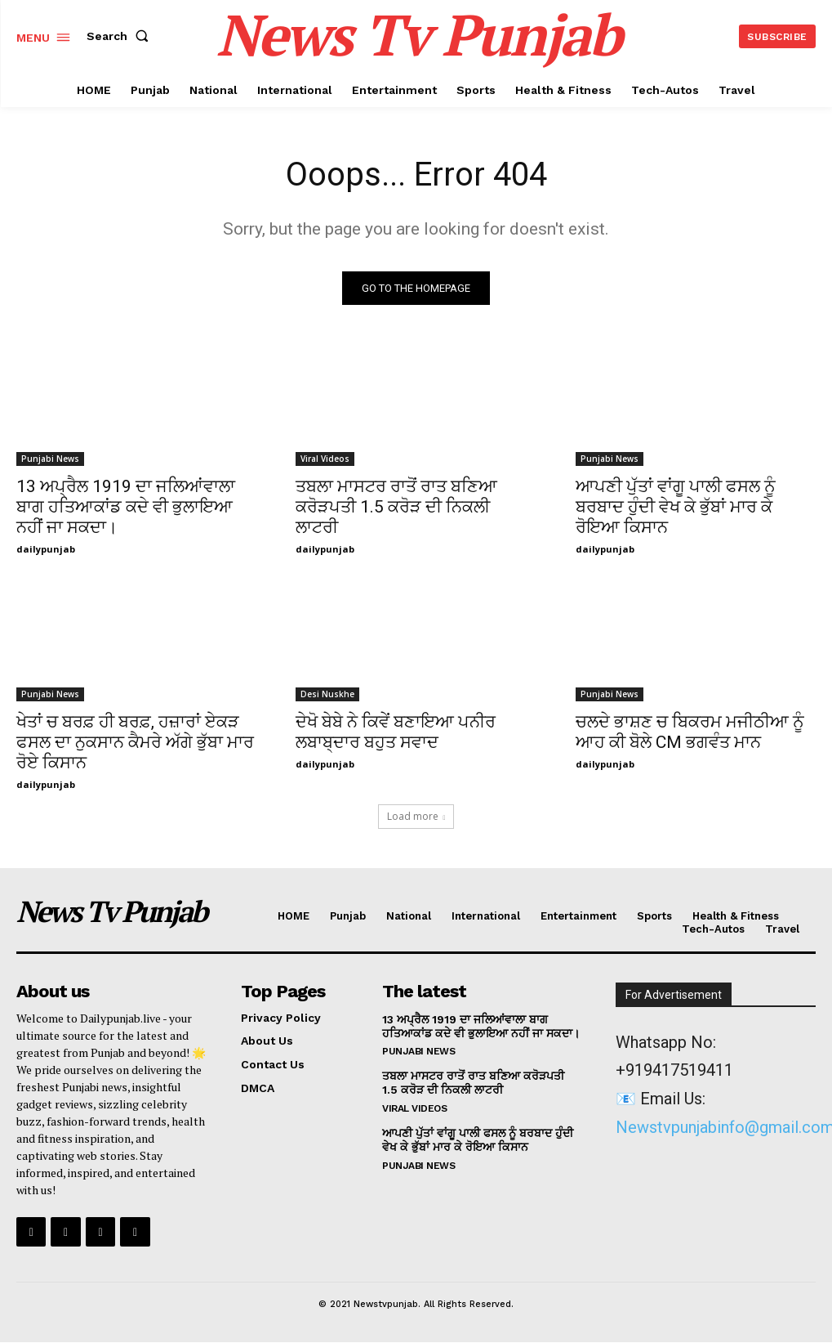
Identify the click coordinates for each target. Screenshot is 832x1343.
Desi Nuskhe (327, 695)
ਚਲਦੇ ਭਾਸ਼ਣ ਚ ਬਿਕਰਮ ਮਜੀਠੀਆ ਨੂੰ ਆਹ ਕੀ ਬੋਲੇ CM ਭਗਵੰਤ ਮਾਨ (690, 733)
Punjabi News (50, 458)
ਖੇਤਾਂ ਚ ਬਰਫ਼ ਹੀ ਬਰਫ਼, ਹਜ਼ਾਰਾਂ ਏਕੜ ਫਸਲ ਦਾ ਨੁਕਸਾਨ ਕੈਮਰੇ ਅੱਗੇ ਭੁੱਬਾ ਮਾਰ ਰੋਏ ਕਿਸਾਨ (135, 743)
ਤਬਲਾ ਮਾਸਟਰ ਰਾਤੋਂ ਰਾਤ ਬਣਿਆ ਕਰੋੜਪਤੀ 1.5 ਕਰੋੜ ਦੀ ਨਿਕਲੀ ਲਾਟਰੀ (396, 507)
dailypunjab (45, 549)
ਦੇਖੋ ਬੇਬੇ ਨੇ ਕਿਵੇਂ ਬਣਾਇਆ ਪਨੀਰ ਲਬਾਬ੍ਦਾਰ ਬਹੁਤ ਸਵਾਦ (396, 733)
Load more (416, 816)
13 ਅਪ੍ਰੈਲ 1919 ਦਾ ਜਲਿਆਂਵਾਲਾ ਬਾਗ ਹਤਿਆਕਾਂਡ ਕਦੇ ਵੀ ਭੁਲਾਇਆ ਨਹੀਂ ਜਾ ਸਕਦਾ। (125, 507)
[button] (121, 36)
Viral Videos (324, 458)
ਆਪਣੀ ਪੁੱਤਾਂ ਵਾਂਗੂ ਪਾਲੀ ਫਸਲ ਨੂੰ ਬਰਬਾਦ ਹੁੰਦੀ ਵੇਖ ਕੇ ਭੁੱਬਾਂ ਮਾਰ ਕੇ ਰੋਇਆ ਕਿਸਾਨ (676, 507)
